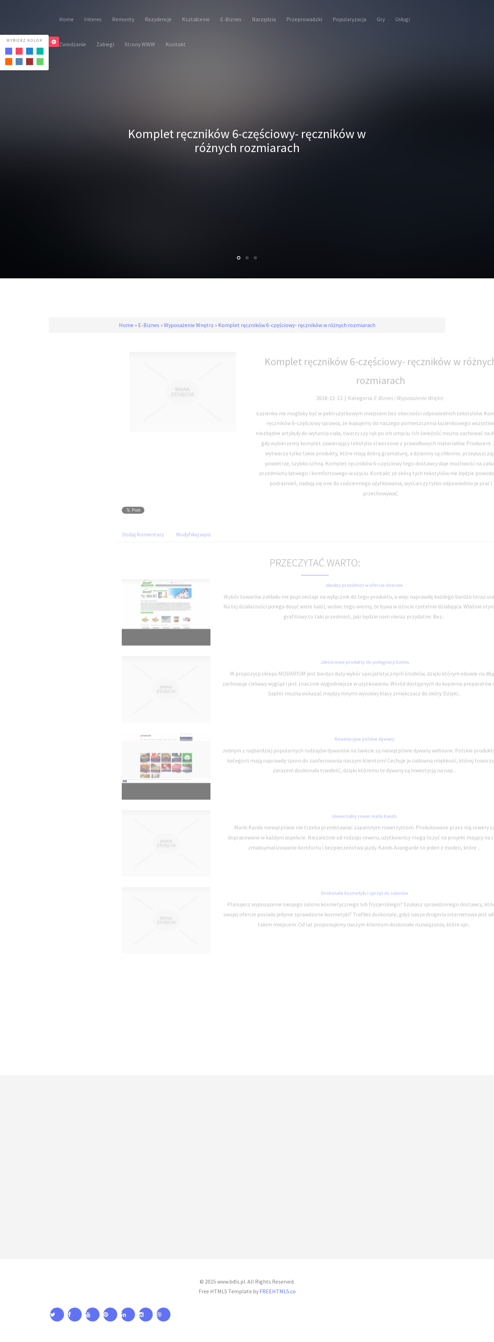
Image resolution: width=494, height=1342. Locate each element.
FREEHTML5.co (278, 1291)
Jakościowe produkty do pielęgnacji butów (364, 670)
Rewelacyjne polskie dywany (365, 747)
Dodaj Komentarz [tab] (143, 542)
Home (126, 324)
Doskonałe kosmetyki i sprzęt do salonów (364, 900)
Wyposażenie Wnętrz (189, 324)
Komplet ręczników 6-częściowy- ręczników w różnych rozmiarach (296, 324)
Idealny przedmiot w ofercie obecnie (364, 593)
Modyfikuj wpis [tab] (193, 542)
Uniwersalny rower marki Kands (364, 823)
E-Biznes (148, 324)
